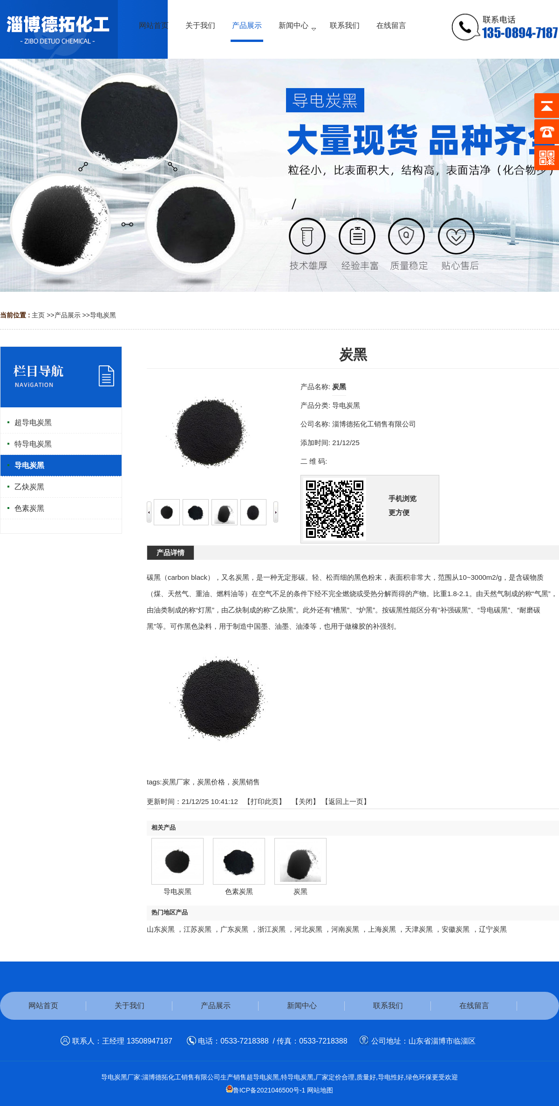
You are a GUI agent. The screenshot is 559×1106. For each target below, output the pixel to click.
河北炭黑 (308, 929)
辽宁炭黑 (493, 929)
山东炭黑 (161, 929)
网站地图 (320, 1090)
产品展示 (68, 315)
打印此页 (265, 801)
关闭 (306, 801)
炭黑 (300, 891)
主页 (38, 315)
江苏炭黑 (197, 929)
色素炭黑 (239, 891)
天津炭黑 (419, 929)
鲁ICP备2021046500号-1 (266, 1090)
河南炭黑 (345, 929)
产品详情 (170, 552)
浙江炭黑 (272, 929)
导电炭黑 (103, 315)
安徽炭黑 (456, 929)
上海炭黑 (382, 929)
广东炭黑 (234, 929)
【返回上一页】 (345, 801)
